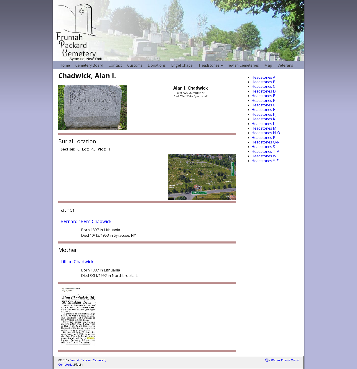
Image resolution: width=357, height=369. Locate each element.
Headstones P (263, 137)
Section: (68, 149)
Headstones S (263, 146)
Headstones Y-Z (265, 160)
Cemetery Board (89, 65)
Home (65, 65)
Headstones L (263, 123)
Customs (134, 65)
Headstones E (263, 95)
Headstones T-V (265, 151)
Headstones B (263, 81)
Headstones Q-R (265, 142)
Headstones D (264, 91)
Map (268, 65)
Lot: (85, 149)
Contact (115, 65)
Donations (157, 65)
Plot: (102, 149)
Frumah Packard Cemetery (88, 360)
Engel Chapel (182, 65)
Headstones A (263, 77)
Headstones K (263, 118)
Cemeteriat (66, 364)
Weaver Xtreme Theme (285, 360)
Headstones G (263, 105)
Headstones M (264, 128)
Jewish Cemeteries (243, 65)
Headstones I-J (264, 114)
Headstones (212, 65)
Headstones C (263, 86)
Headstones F (263, 100)
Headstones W (264, 155)
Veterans (285, 65)
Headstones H (264, 109)
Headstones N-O (266, 132)
